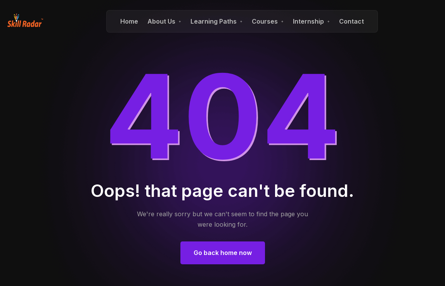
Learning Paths (213, 21)
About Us (161, 21)
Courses (265, 21)
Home (129, 21)
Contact (351, 21)
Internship (308, 21)
